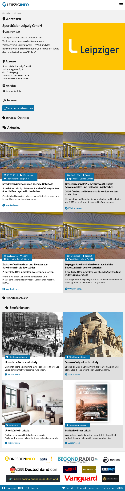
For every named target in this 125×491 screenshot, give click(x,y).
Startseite (15, 4)
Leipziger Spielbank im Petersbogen (34, 469)
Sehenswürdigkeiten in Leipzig (81, 362)
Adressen (17, 13)
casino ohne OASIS (81, 478)
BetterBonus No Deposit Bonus (108, 469)
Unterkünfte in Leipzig (17, 430)
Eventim (46, 459)
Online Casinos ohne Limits (110, 478)
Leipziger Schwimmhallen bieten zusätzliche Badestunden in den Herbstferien (89, 266)
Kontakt (81, 487)
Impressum (94, 487)
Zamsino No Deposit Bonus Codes (70, 469)
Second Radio (78, 459)
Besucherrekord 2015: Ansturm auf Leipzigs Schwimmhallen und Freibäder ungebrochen (89, 185)
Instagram (33, 487)
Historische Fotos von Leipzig (21, 362)
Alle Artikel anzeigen (17, 297)
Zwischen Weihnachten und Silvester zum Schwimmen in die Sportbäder (25, 266)
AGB (120, 487)
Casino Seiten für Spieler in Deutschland (111, 459)
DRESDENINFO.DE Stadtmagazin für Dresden (20, 458)
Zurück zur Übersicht (17, 117)
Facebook (10, 487)
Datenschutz (109, 487)
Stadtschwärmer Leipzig (78, 430)
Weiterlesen (12, 205)
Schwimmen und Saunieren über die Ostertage (27, 183)
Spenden (70, 487)
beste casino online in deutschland (33, 478)
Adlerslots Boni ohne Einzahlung (89, 469)
